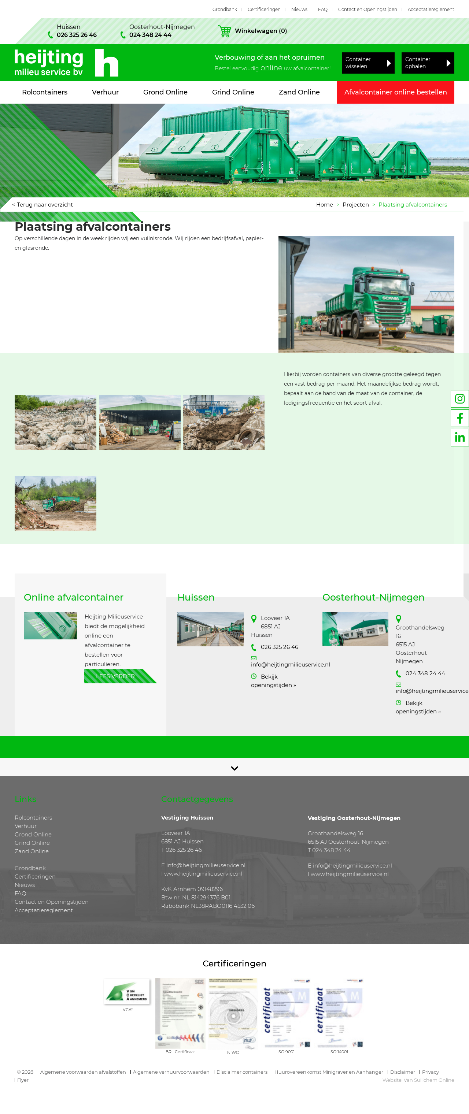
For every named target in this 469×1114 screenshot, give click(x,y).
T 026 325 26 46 (181, 849)
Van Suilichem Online (429, 1080)
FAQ (323, 9)
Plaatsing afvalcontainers (412, 204)
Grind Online (233, 92)
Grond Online (165, 92)
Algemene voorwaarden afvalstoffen (83, 1072)
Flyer (23, 1080)
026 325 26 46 (279, 646)
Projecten (356, 204)
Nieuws (299, 9)
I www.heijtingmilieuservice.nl (201, 873)
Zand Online (299, 92)
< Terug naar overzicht (42, 204)
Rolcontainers (44, 92)
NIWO (233, 1052)
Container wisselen (358, 63)
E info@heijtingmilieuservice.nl (203, 865)
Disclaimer (402, 1072)
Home (324, 204)
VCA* (128, 1009)
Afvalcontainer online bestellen (395, 92)
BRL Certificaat (180, 1051)
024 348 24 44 (425, 673)
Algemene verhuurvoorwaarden (171, 1072)
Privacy (430, 1072)
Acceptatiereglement (431, 9)
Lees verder (115, 676)
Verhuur (105, 92)
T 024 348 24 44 (329, 850)
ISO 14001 (338, 1051)
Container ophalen (418, 63)
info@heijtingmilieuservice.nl (290, 664)
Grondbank (225, 9)
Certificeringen (264, 9)
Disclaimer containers (242, 1072)
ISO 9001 (286, 1051)
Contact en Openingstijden (367, 9)
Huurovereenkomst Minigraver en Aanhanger (328, 1072)
